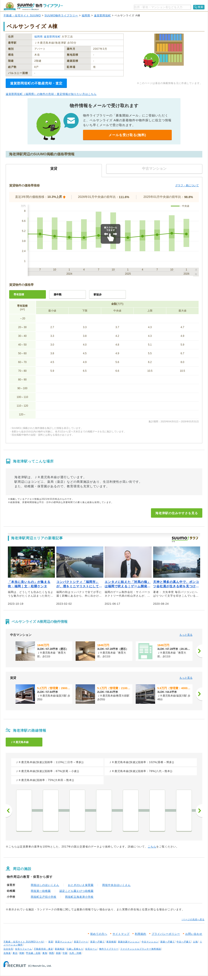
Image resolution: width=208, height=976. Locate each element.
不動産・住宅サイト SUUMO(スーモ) (23, 941)
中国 (64, 953)
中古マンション (150, 941)
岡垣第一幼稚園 (41, 890)
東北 (15, 953)
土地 (195, 941)
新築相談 (59, 949)
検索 (200, 7)
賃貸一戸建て (97, 941)
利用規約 (140, 933)
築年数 (58, 294)
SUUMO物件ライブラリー (61, 15)
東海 (44, 953)
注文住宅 (8, 949)
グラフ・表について (187, 185)
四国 (58, 953)
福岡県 (86, 15)
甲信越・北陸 (33, 953)
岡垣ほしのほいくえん (45, 885)
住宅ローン (91, 949)
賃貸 (50, 941)
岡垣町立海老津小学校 (79, 896)
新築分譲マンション (129, 941)
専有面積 (19, 294)
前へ (9, 810)
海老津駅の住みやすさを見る (176, 513)
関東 (21, 953)
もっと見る (185, 634)
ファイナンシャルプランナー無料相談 (140, 949)
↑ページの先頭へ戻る (193, 919)
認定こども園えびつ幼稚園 (76, 890)
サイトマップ (121, 933)
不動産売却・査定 (43, 949)
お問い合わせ (193, 933)
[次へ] (199, 651)
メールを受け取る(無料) (127, 135)
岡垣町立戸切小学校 (43, 896)
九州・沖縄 (75, 953)
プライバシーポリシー (166, 933)
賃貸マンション (63, 941)
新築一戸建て (167, 941)
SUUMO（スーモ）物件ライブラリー (33, 6)
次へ (199, 810)
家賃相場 (111, 941)
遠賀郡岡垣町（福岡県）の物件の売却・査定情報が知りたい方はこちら (51, 94)
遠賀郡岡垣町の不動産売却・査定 (36, 83)
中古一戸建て (184, 941)
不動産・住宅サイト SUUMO (22, 15)
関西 (51, 953)
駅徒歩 (98, 294)
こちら (152, 846)
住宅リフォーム (23, 949)
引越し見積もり (74, 949)
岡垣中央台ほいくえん (116, 885)
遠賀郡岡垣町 (102, 15)
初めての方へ (98, 933)
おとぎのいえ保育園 (81, 885)
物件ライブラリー (108, 949)
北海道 (7, 953)
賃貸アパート (81, 941)
